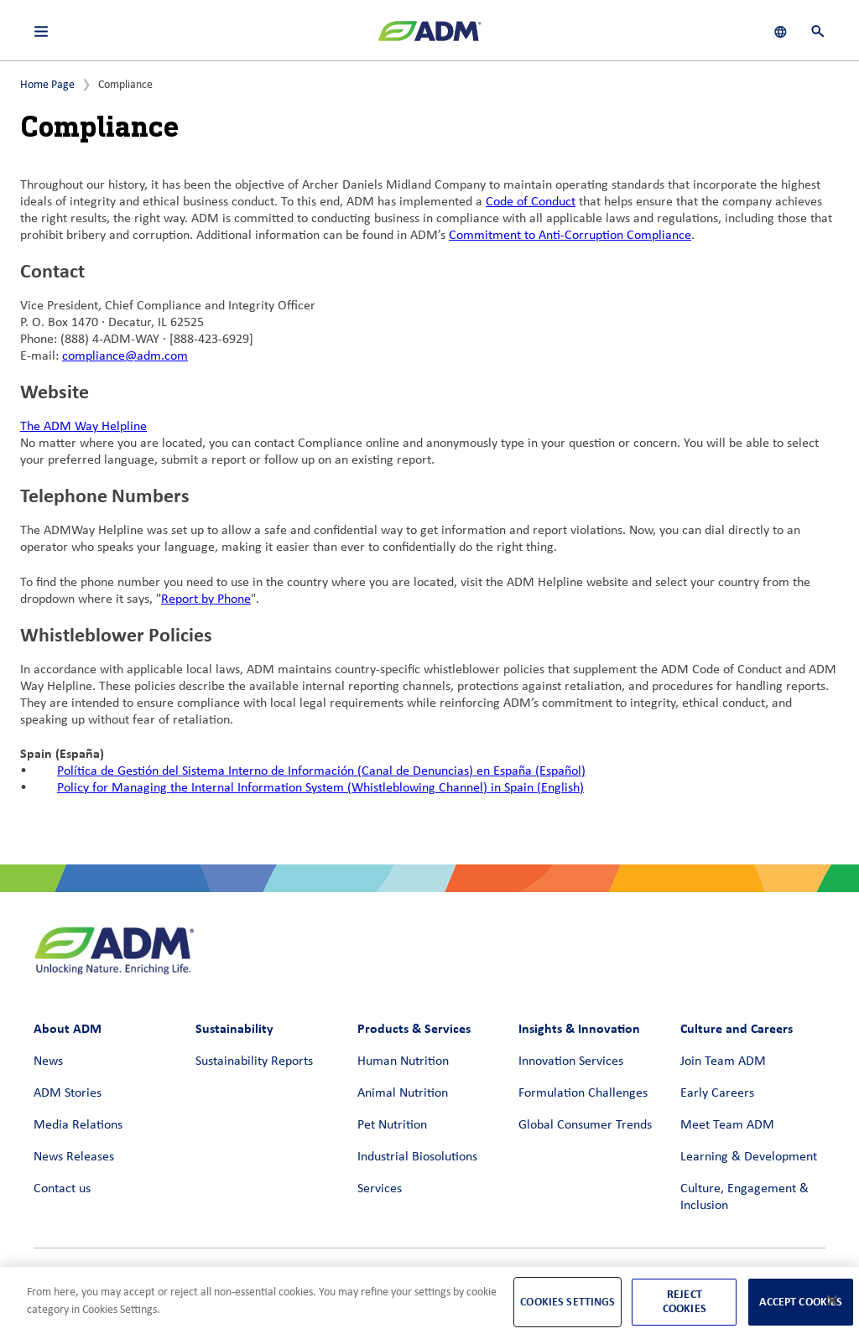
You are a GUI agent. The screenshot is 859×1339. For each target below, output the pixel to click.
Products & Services (414, 1028)
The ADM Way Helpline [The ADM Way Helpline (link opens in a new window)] (83, 426)
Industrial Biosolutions (417, 1157)
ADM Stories (68, 1093)
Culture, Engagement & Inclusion (744, 1197)
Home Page (47, 85)
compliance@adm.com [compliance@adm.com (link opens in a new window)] (125, 356)
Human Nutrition (403, 1061)
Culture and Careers (736, 1028)
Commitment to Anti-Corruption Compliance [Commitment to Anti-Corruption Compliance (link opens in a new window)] (570, 235)
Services (379, 1189)
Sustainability (234, 1028)
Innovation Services (570, 1061)
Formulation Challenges (583, 1093)
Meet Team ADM (727, 1125)
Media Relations (78, 1125)
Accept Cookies (800, 1302)
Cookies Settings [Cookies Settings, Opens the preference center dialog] (567, 1302)
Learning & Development (748, 1157)
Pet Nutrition (392, 1125)
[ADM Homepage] (429, 37)
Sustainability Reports (254, 1061)
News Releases (74, 1157)
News (48, 1061)
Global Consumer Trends (585, 1125)
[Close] (832, 1300)
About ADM (68, 1028)
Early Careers (717, 1093)
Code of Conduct (530, 202)
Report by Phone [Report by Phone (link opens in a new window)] (206, 599)
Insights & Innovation (579, 1028)
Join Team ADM (723, 1061)
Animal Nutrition (402, 1093)
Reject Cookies (684, 1301)
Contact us (62, 1189)
